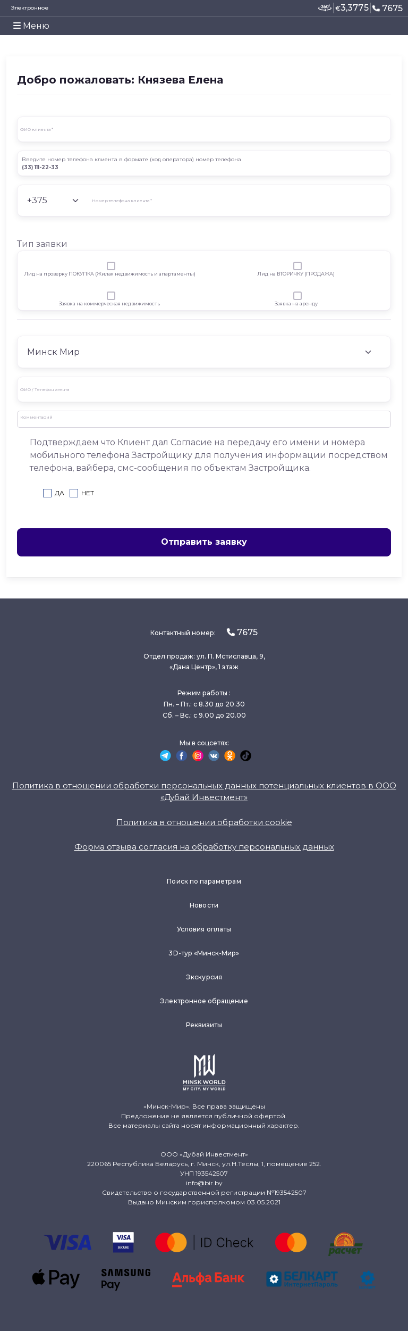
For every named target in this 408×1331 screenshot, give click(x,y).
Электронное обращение (204, 1001)
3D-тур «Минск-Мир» (203, 953)
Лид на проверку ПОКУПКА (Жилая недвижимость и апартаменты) (110, 274)
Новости (204, 905)
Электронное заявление (29, 12)
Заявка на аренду (296, 303)
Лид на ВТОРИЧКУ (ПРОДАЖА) (296, 274)
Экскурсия (204, 977)
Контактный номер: (204, 632)
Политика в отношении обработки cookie (204, 822)
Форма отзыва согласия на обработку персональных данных (204, 847)
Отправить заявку (204, 542)
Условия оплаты (204, 929)
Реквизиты (204, 1025)
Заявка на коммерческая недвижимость (109, 303)
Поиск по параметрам (204, 881)
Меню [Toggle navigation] (31, 26)
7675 (387, 8)
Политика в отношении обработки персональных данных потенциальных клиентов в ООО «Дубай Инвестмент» (204, 791)
